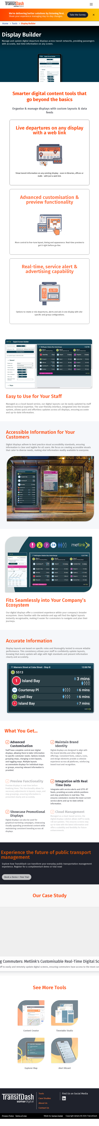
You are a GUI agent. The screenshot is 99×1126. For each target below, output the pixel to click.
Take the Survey (78, 14)
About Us (42, 1103)
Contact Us (43, 1108)
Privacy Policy (8, 1116)
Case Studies (44, 1098)
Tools (14, 23)
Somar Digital (57, 1116)
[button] (91, 4)
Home (5, 23)
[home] (14, 4)
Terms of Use (21, 1116)
